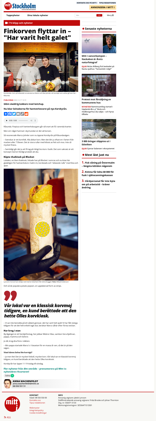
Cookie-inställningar (38, 413)
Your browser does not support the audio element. (21, 120)
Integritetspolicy (37, 410)
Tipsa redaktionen (37, 403)
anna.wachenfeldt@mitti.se (26, 383)
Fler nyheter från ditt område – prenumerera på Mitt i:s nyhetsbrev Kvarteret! (35, 370)
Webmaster (35, 408)
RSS (7, 417)
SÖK (99, 15)
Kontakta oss (35, 400)
